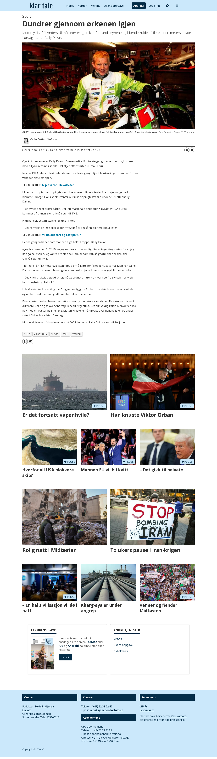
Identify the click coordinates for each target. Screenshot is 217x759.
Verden (82, 5)
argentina (40, 334)
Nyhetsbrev (121, 651)
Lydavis (118, 638)
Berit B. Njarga (44, 706)
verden (76, 334)
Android (73, 646)
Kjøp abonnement (92, 726)
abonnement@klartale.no (105, 734)
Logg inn (154, 5)
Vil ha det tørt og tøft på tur (61, 235)
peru (65, 334)
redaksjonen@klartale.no (106, 710)
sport (55, 334)
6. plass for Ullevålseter (58, 185)
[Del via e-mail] (191, 150)
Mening (95, 5)
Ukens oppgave (114, 5)
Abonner (138, 5)
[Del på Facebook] (186, 150)
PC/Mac (91, 642)
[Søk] (167, 5)
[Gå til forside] (41, 6)
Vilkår (143, 706)
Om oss (26, 710)
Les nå (65, 657)
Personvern (147, 710)
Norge (70, 5)
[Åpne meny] (177, 6)
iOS (61, 646)
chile (27, 334)
